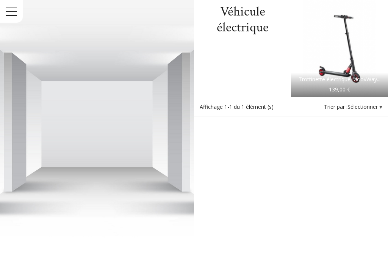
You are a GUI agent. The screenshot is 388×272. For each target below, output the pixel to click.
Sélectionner (363, 106)
